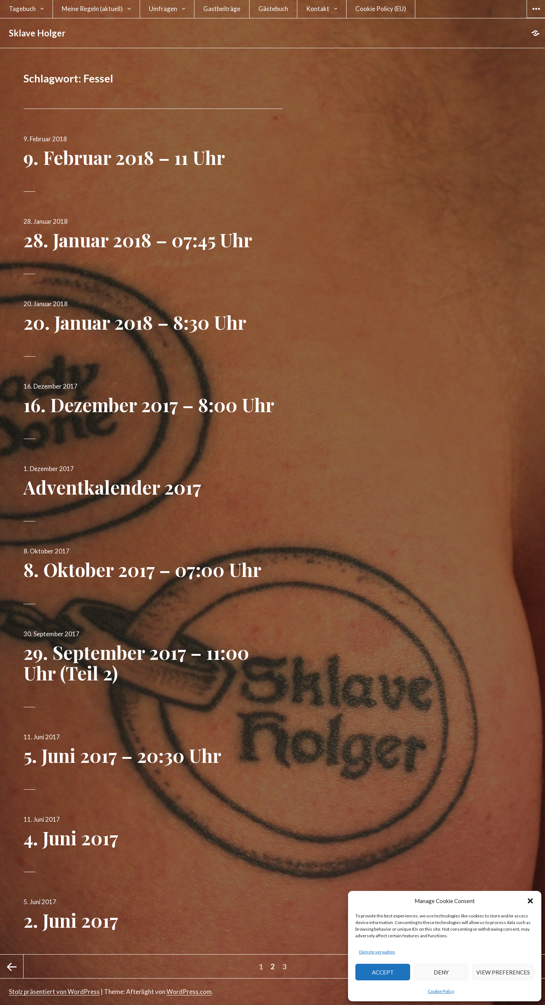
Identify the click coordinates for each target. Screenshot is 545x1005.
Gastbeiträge (221, 9)
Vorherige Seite (12, 966)
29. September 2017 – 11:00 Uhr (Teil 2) (136, 662)
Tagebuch (22, 9)
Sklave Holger (37, 33)
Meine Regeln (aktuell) (92, 9)
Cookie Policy (441, 991)
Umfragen (163, 9)
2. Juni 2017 (71, 920)
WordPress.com (189, 991)
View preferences (503, 972)
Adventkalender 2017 (112, 487)
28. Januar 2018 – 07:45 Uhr (138, 239)
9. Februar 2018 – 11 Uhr (124, 157)
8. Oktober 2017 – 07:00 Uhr (142, 569)
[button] (530, 901)
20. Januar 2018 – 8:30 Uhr (135, 322)
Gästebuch (273, 9)
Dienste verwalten (377, 952)
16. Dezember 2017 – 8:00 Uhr (149, 404)
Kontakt (317, 9)
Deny (441, 972)
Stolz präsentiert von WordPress (54, 991)
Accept (383, 972)
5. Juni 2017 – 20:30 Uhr (122, 755)
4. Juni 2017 (71, 837)
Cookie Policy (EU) (380, 9)
